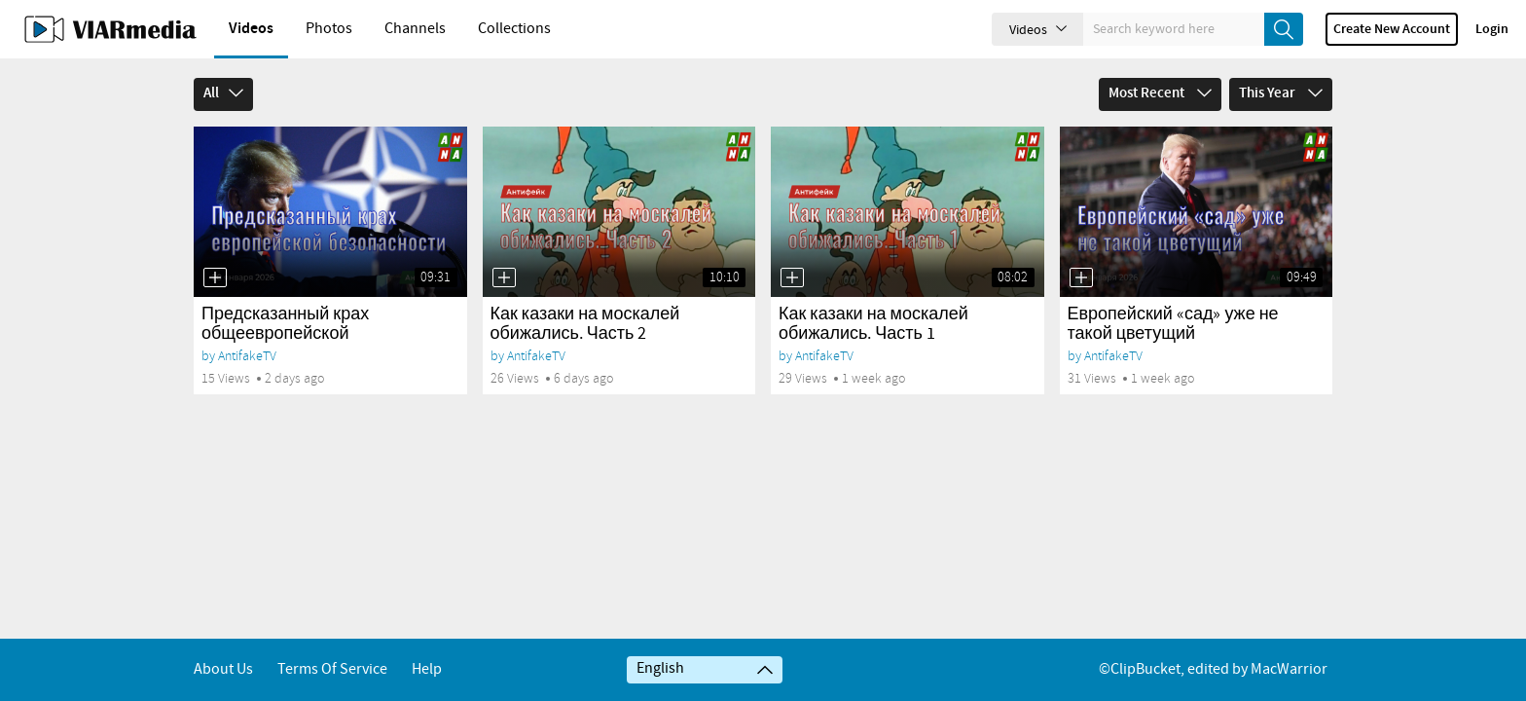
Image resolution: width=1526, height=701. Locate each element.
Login (1491, 29)
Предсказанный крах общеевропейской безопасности (285, 334)
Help (427, 669)
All (223, 93)
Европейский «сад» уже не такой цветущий (1173, 324)
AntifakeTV (247, 356)
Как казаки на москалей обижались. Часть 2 (585, 324)
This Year (1281, 93)
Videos (251, 28)
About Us (223, 669)
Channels (415, 28)
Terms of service (332, 669)
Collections (514, 28)
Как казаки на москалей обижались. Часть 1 (873, 324)
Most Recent (1160, 93)
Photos (329, 28)
